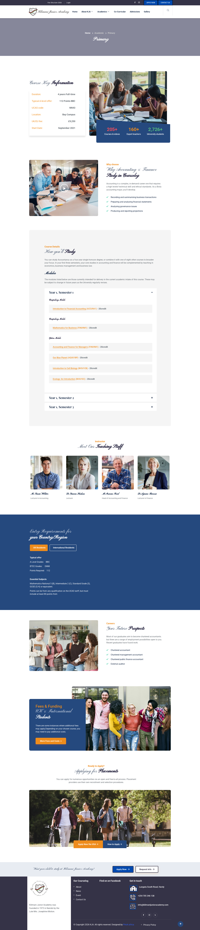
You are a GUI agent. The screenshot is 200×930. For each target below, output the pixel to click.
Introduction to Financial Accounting (69, 309)
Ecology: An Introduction (64, 379)
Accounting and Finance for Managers (70, 347)
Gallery (147, 12)
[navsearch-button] (168, 10)
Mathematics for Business (65, 328)
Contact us (165, 3)
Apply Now (151, 3)
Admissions (135, 12)
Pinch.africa (128, 924)
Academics (103, 11)
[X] (155, 915)
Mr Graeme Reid (110, 494)
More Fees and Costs (51, 741)
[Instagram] (139, 2)
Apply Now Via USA (88, 844)
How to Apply (115, 844)
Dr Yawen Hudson (75, 494)
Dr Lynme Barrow (147, 494)
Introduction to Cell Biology (65, 368)
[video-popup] (64, 188)
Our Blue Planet (60, 357)
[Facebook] (135, 2)
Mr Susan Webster (39, 494)
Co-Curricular (120, 12)
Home (74, 12)
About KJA (87, 11)
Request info (147, 869)
